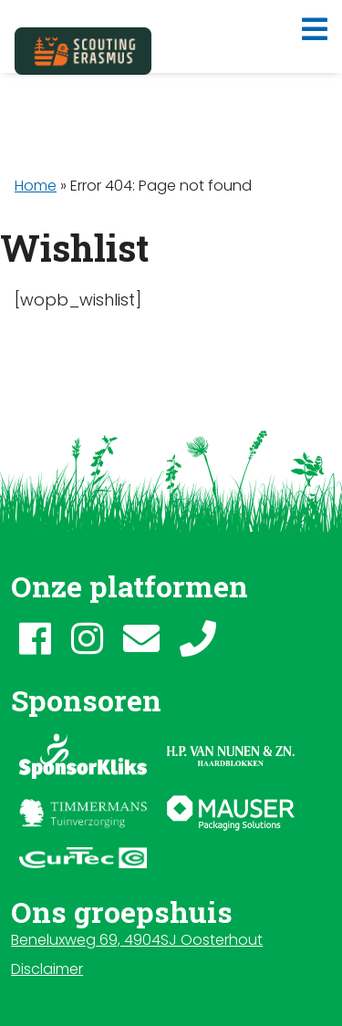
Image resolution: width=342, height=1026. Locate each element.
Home (36, 185)
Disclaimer (47, 969)
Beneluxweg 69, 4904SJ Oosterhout (137, 939)
